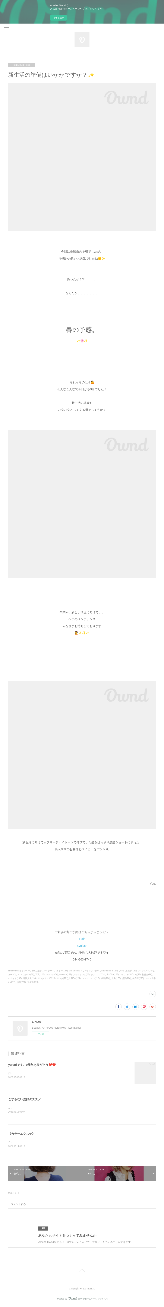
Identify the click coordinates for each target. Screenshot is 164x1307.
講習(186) (126, 978)
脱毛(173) (116, 978)
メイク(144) (143, 970)
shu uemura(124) (109, 970)
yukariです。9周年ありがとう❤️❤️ (32, 1065)
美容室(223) (138, 978)
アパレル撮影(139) (128, 970)
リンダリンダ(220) (47, 978)
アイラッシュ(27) (81, 974)
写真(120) (40, 974)
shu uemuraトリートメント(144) (84, 970)
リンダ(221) (62, 978)
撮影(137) (42, 970)
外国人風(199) (30, 978)
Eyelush (82, 945)
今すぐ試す (58, 18)
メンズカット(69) (26, 974)
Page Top (82, 1272)
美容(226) (105, 978)
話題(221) (21, 982)
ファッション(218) (91, 978)
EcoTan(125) (113, 974)
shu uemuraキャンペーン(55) (22, 970)
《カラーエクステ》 (21, 1134)
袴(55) (138, 974)
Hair (82, 939)
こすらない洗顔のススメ (24, 1099)
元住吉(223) (32, 982)
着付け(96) (147, 974)
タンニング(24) (98, 974)
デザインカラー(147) (58, 970)
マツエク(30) (52, 974)
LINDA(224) (75, 978)
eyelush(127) (65, 974)
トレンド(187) (126, 974)
